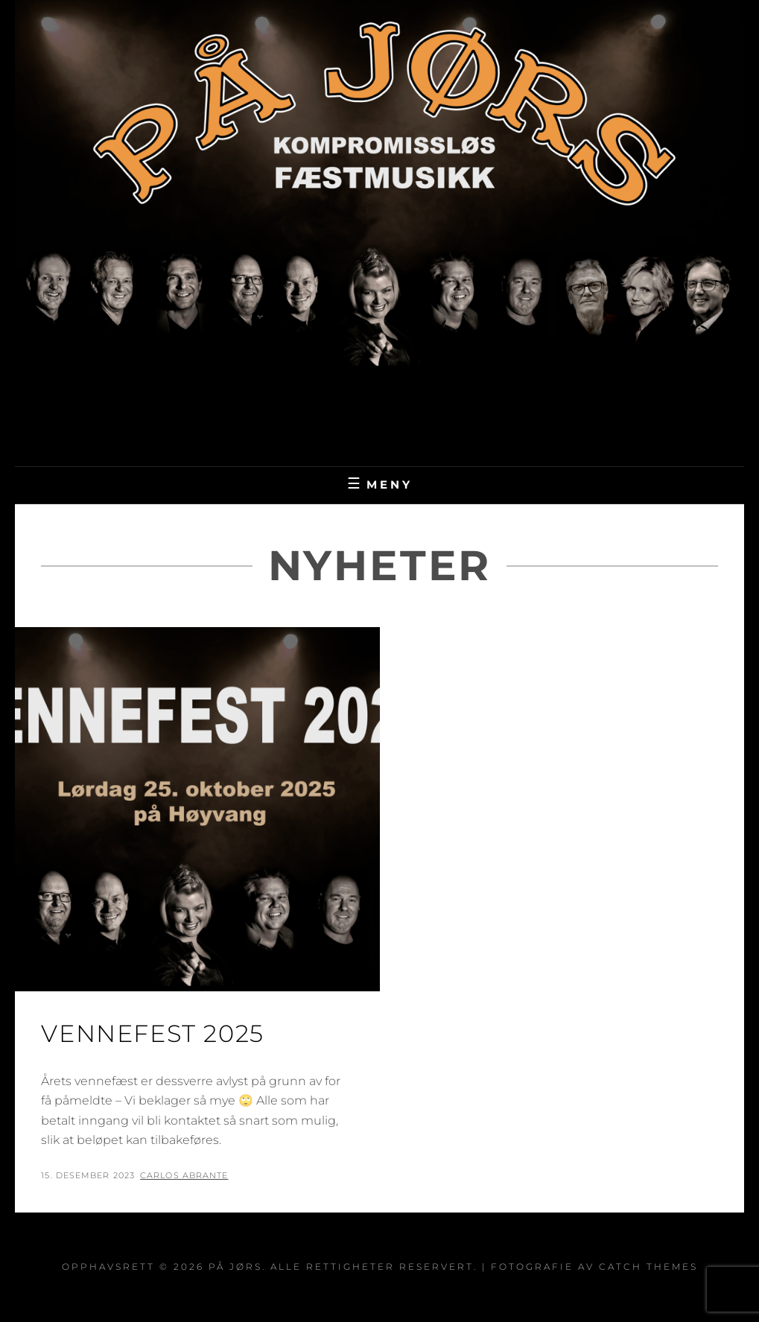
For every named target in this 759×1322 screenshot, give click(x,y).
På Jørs (379, 411)
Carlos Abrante (184, 1175)
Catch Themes (648, 1266)
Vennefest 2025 (152, 1033)
